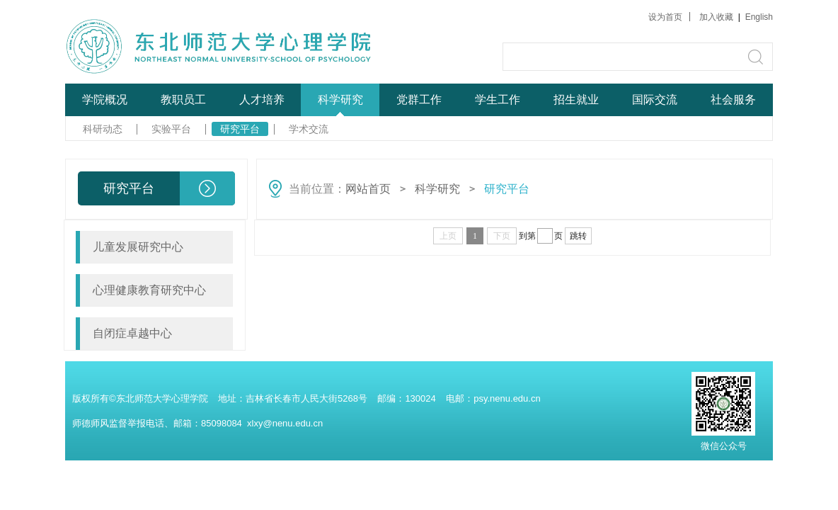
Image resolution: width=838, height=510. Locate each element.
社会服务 (733, 100)
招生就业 (576, 100)
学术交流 (308, 129)
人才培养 (262, 100)
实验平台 (171, 129)
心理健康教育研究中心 (149, 290)
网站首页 (368, 189)
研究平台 (240, 129)
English (759, 17)
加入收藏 (717, 17)
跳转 (578, 236)
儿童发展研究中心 (138, 247)
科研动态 (102, 129)
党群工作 (419, 100)
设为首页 (665, 17)
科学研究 (340, 100)
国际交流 (654, 100)
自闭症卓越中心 (132, 333)
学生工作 (497, 100)
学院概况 (104, 100)
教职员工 (183, 100)
